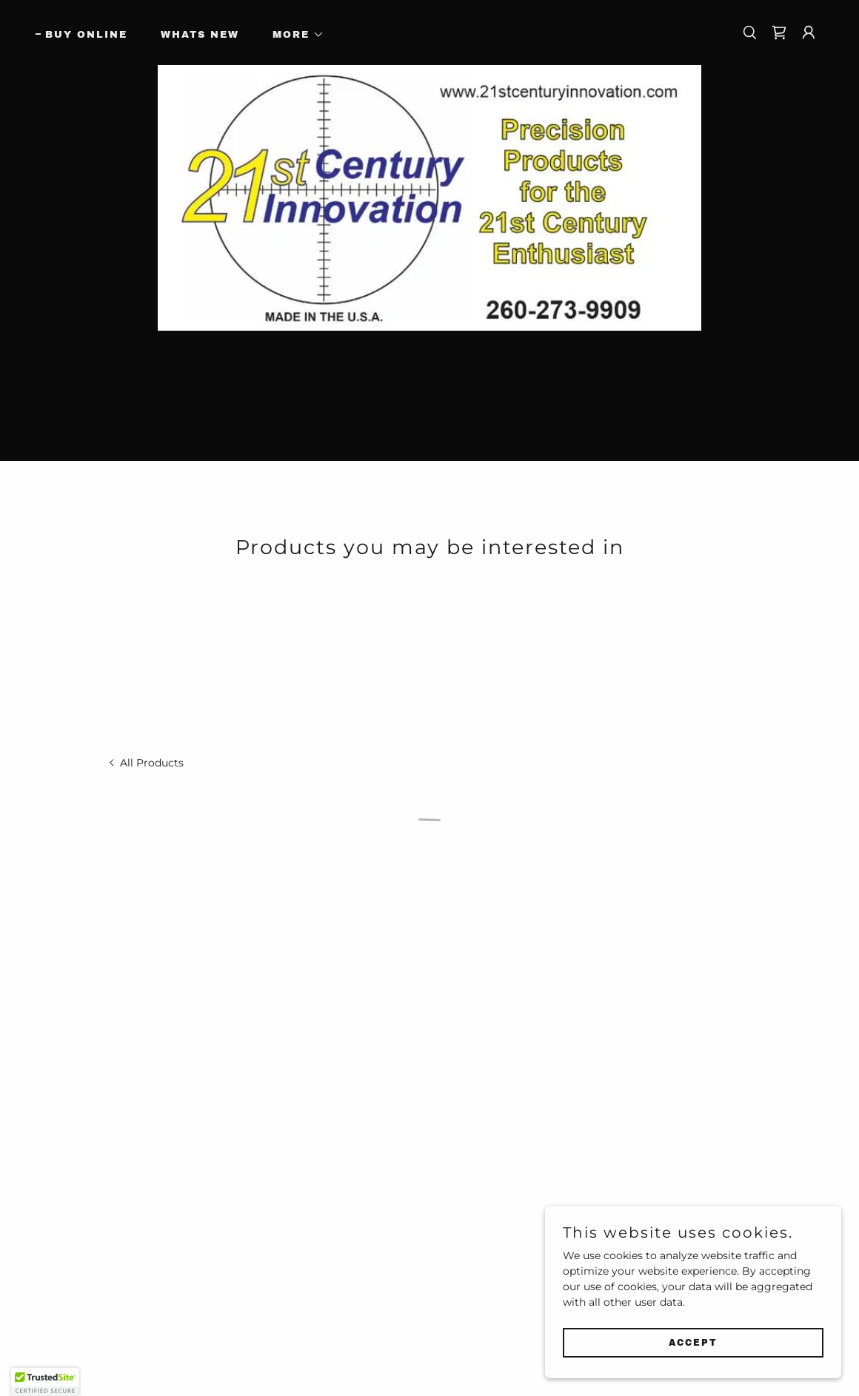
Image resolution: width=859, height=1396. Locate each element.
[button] (293, 35)
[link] (145, 762)
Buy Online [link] (86, 35)
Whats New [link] (200, 35)
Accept (693, 1343)
